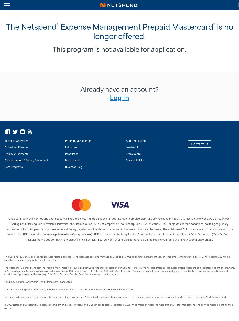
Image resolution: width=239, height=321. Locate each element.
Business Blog (73, 167)
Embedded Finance (16, 147)
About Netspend (136, 141)
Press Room (133, 154)
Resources (71, 154)
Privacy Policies (135, 160)
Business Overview (16, 141)
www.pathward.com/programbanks (69, 234)
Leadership (132, 147)
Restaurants (72, 160)
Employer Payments (16, 154)
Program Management (78, 141)
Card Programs (13, 167)
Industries (71, 147)
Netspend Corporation (119, 5)
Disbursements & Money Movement (26, 160)
